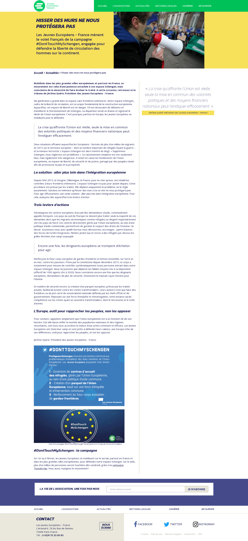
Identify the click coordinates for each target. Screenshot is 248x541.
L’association (121, 6)
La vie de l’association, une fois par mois (69, 489)
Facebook (143, 524)
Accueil (102, 6)
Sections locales (166, 6)
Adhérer (187, 6)
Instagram (203, 524)
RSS (200, 534)
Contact (144, 534)
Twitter (173, 524)
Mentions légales (173, 534)
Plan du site (156, 534)
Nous (106, 526)
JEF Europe (204, 6)
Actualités (142, 6)
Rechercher (189, 534)
